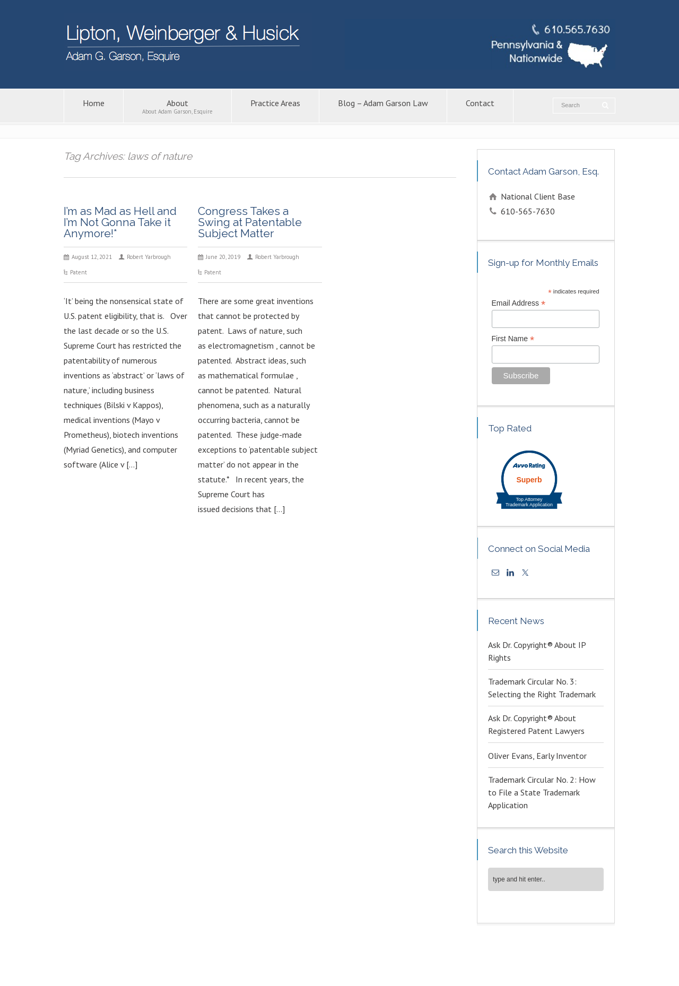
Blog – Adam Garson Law (383, 106)
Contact (480, 106)
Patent (78, 272)
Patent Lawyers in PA (453, 952)
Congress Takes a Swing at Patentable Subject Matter (250, 222)
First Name (513, 339)
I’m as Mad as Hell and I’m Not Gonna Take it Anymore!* (120, 222)
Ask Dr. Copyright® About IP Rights (537, 651)
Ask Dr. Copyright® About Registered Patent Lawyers (536, 724)
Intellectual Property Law (263, 952)
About (177, 106)
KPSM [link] (519, 963)
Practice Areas (275, 106)
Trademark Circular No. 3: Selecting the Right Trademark (542, 687)
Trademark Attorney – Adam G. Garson (546, 952)
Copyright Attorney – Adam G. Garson (361, 952)
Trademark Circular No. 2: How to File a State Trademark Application (542, 792)
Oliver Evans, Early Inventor (537, 755)
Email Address (519, 303)
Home (94, 106)
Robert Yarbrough (149, 257)
